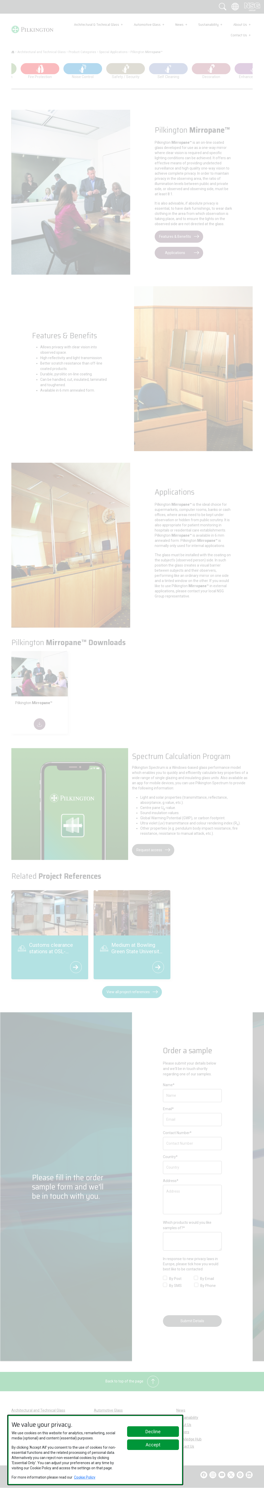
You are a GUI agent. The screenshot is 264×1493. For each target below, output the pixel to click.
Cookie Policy (84, 1477)
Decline (153, 1431)
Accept (153, 1444)
